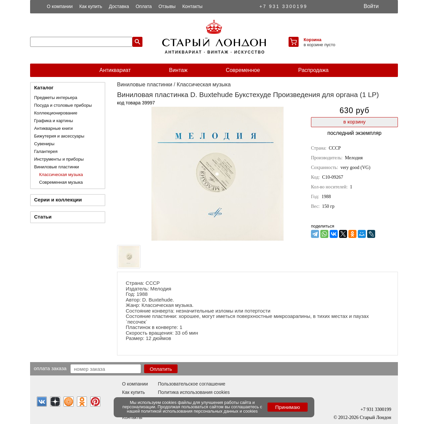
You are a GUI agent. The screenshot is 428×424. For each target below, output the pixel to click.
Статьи (42, 217)
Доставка (119, 6)
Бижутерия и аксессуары (59, 136)
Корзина (312, 39)
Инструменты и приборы (59, 159)
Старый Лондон (375, 417)
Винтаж (178, 70)
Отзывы (167, 6)
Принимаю (287, 407)
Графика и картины (53, 120)
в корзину (354, 121)
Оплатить (161, 369)
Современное (243, 70)
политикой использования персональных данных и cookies (199, 411)
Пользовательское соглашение (191, 384)
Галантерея (46, 151)
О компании (60, 6)
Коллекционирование (55, 112)
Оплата (144, 6)
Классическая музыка (61, 174)
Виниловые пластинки (56, 166)
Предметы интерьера (55, 97)
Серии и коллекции (58, 199)
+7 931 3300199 (283, 6)
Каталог (44, 87)
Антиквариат (115, 70)
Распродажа (313, 70)
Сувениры (44, 143)
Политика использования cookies (194, 392)
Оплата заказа (50, 368)
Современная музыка (61, 182)
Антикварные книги (53, 128)
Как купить (90, 6)
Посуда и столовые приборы (63, 105)
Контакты (192, 6)
